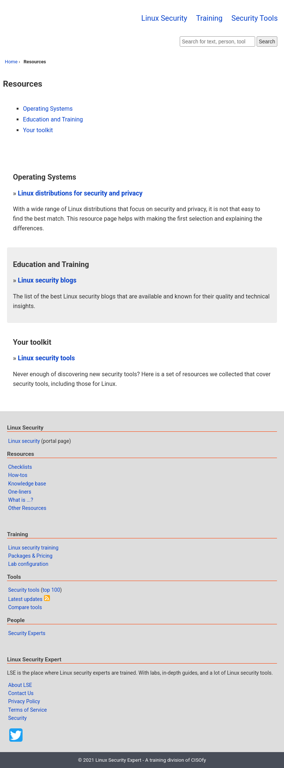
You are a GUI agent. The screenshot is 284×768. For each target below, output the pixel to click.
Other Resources (27, 508)
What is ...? (20, 500)
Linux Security (164, 18)
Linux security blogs (47, 280)
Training (209, 18)
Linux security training (33, 548)
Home (11, 61)
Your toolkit (38, 130)
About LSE (20, 685)
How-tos (17, 475)
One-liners (19, 492)
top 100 (51, 590)
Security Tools (254, 18)
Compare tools (25, 607)
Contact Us (21, 693)
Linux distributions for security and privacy (80, 193)
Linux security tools (46, 358)
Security (17, 718)
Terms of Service (27, 710)
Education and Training (53, 119)
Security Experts (26, 633)
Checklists (20, 467)
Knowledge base (27, 484)
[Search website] (217, 41)
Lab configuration (28, 564)
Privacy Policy (24, 701)
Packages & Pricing (30, 556)
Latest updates (25, 599)
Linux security (24, 441)
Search (267, 41)
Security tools (24, 590)
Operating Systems (48, 108)
